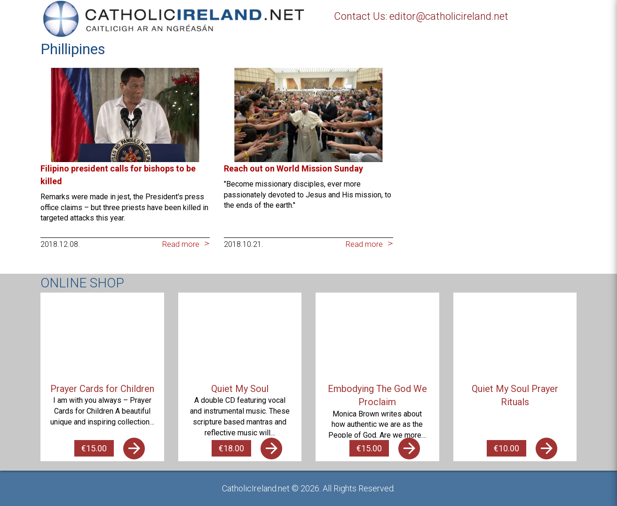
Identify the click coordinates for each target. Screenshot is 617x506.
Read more (180, 244)
